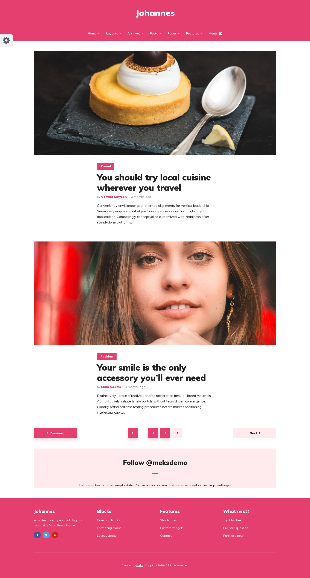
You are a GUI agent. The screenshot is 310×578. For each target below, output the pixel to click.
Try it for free (232, 520)
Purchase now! (233, 536)
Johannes (155, 12)
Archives (134, 33)
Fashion (106, 356)
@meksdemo (166, 463)
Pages (171, 33)
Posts (154, 33)
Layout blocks (106, 536)
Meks (139, 565)
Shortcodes (168, 520)
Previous (57, 433)
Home (92, 33)
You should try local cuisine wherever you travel (154, 182)
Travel (105, 166)
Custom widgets (172, 528)
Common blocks (108, 520)
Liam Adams (111, 387)
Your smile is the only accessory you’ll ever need (151, 372)
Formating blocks (109, 528)
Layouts (112, 33)
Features (192, 33)
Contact (166, 536)
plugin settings (219, 485)
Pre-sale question (235, 528)
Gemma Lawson (114, 197)
